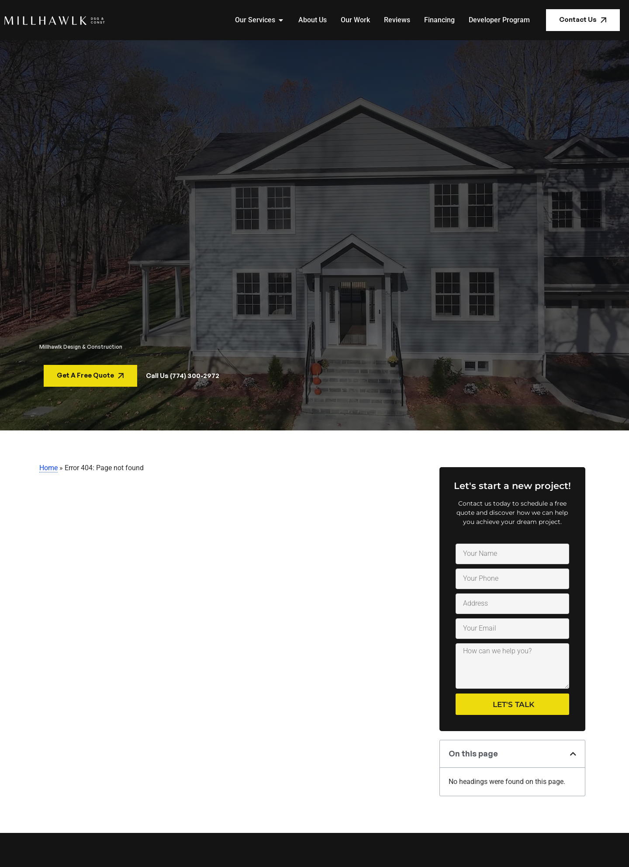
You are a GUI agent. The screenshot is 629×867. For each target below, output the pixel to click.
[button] (573, 753)
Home (48, 468)
